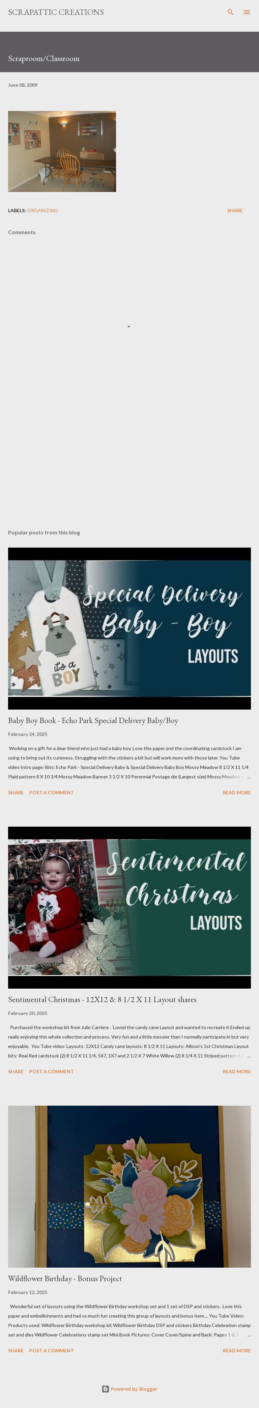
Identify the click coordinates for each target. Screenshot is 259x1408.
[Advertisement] (129, 460)
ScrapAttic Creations (56, 12)
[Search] (231, 12)
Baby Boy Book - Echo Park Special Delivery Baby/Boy (93, 720)
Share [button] (235, 210)
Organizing (42, 210)
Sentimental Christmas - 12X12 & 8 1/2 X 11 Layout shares (102, 999)
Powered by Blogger (129, 1389)
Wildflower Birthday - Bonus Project (65, 1278)
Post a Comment (51, 792)
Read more (237, 792)
